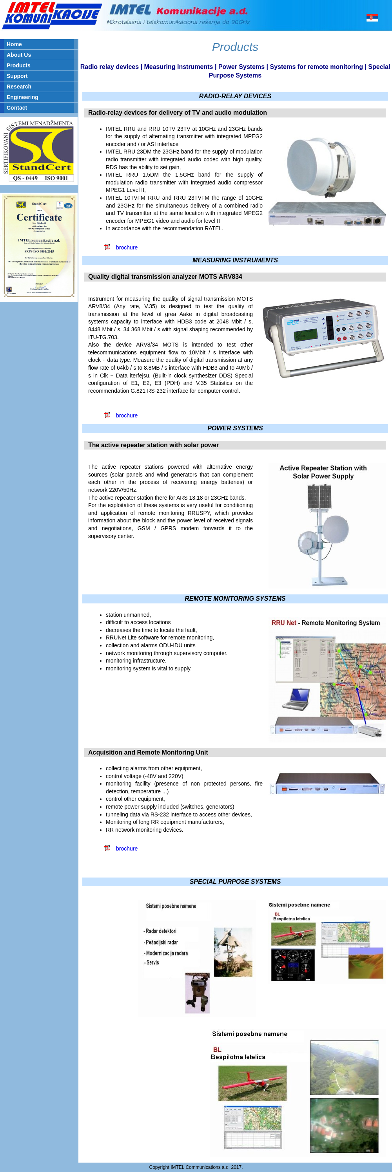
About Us (19, 55)
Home (14, 44)
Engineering (22, 97)
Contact (17, 108)
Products (19, 65)
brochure (127, 247)
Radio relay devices (109, 66)
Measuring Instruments (178, 66)
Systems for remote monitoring (316, 66)
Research (19, 86)
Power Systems (241, 66)
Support (17, 76)
